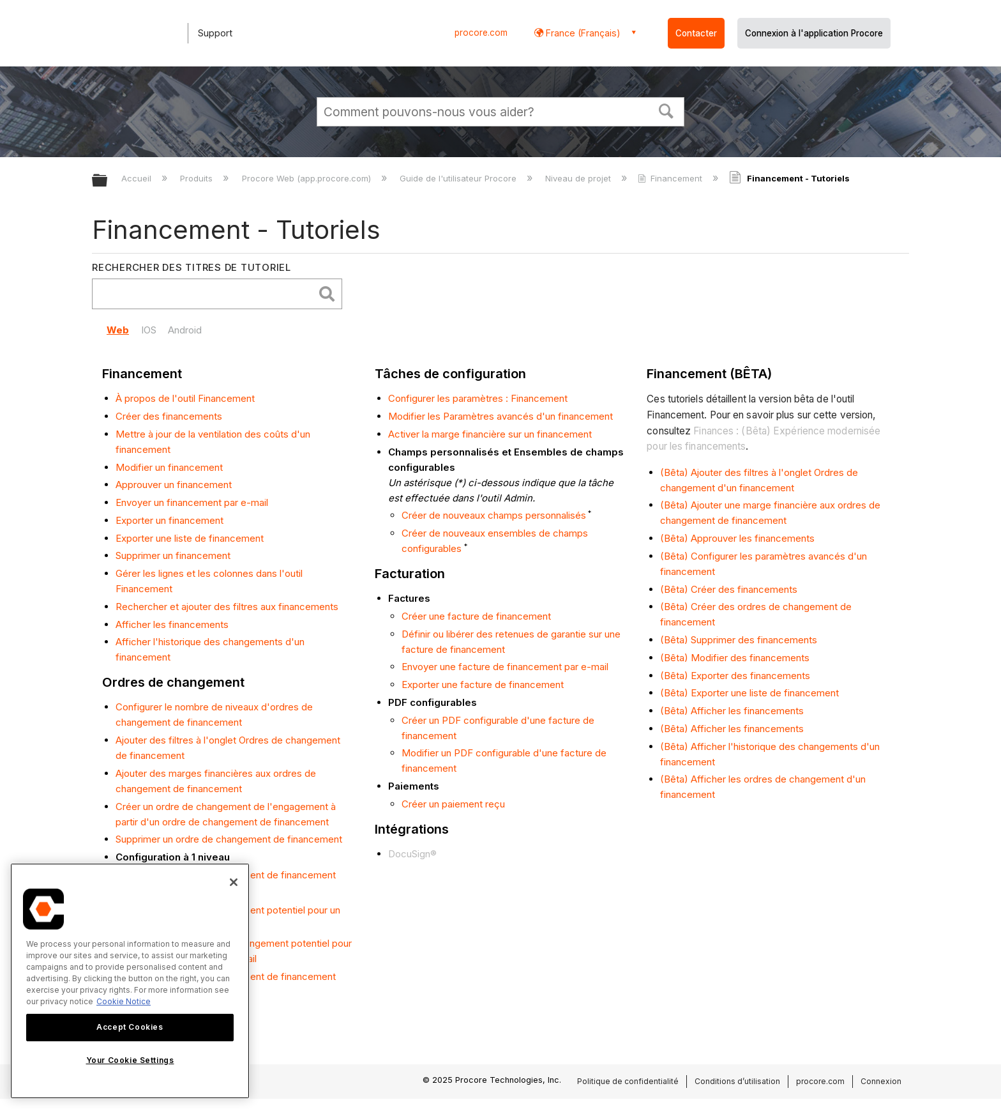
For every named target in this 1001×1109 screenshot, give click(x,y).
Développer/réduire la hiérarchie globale (108, 181)
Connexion (881, 1081)
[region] (130, 981)
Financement (671, 178)
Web (118, 330)
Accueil (137, 178)
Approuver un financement (174, 484)
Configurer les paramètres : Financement (478, 398)
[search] (205, 294)
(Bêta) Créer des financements (728, 589)
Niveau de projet (579, 178)
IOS (148, 330)
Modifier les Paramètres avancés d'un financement (500, 416)
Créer (129, 806)
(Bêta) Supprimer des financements (738, 640)
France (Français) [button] (582, 32)
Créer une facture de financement (476, 616)
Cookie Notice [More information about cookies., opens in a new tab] (123, 1001)
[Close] (234, 882)
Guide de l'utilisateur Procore (459, 178)
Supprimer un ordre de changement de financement (229, 839)
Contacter (696, 33)
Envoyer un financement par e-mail (192, 502)
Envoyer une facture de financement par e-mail (505, 667)
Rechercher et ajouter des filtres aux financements (227, 606)
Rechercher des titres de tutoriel (191, 267)
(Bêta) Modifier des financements (734, 658)
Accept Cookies (129, 1027)
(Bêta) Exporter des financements (735, 675)
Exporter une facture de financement (483, 684)
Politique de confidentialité (628, 1081)
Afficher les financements (172, 624)
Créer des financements (169, 416)
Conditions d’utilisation (737, 1081)
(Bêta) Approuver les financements (737, 538)
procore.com (481, 32)
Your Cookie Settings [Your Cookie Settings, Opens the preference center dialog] (130, 1060)
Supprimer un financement (173, 555)
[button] (666, 110)
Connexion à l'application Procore (814, 33)
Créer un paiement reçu (453, 804)
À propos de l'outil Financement (185, 398)
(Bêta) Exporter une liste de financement (749, 693)
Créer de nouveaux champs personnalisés (494, 515)
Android (185, 330)
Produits (197, 178)
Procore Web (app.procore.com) (307, 178)
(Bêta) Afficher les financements (732, 711)
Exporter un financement (169, 520)
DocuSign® (412, 854)
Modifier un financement (169, 467)
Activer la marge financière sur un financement (490, 434)
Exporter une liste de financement (190, 538)
